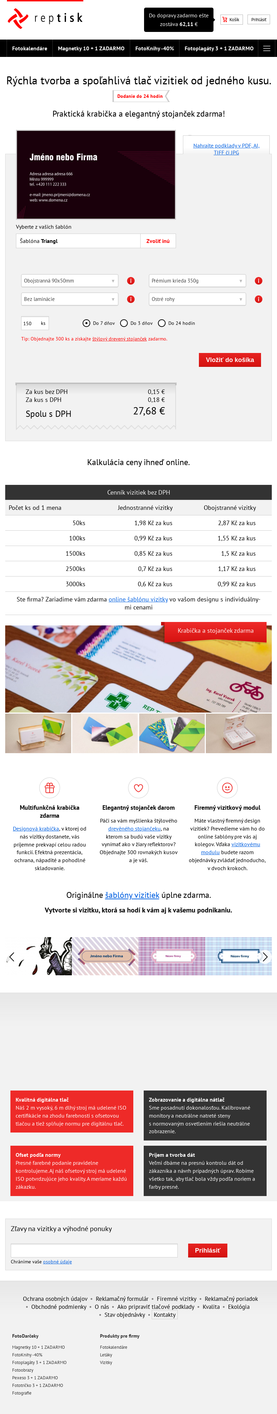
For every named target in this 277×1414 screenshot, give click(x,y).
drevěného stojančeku (134, 828)
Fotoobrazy (22, 1370)
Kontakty (165, 1315)
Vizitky (106, 1362)
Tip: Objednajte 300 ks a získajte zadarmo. (94, 338)
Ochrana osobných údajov (55, 1299)
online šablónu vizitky (138, 599)
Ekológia (239, 1307)
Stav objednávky (124, 1315)
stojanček (220, 630)
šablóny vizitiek (132, 895)
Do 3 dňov (142, 323)
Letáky (106, 1355)
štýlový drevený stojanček (119, 338)
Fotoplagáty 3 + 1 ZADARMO (219, 48)
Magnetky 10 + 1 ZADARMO (91, 48)
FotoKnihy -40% (154, 48)
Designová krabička (36, 828)
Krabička (189, 630)
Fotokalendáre (29, 48)
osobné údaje (57, 1261)
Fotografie (22, 1393)
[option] (105, 956)
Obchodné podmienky (58, 1307)
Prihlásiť (258, 20)
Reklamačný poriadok (231, 1299)
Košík (231, 20)
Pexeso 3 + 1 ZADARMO (35, 1378)
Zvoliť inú (158, 240)
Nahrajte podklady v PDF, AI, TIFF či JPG (226, 148)
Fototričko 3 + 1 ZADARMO (37, 1385)
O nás (102, 1307)
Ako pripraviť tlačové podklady (155, 1307)
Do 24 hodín (181, 323)
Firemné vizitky (176, 1299)
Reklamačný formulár (122, 1299)
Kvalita (211, 1307)
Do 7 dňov (104, 323)
